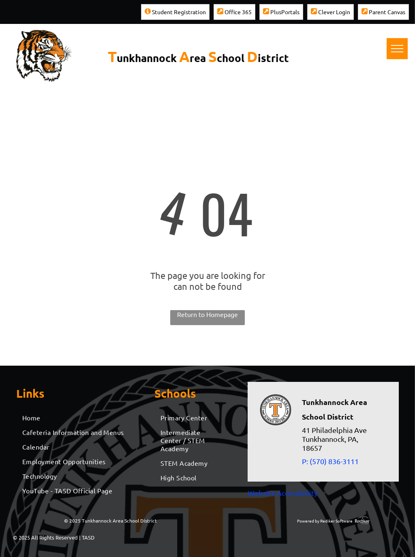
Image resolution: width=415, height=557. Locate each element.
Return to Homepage (207, 314)
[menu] (397, 48)
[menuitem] (76, 417)
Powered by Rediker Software (325, 521)
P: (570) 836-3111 (330, 461)
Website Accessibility (283, 492)
